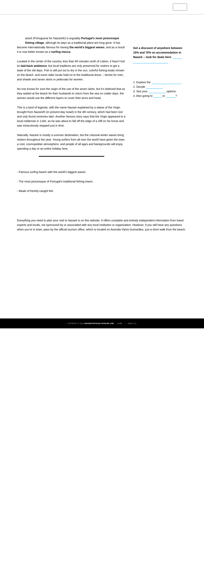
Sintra (138, 552)
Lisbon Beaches (144, 511)
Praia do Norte (84, 516)
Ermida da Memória (28, 520)
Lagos (138, 538)
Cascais (140, 516)
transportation (157, 221)
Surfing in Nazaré (27, 502)
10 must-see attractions (166, 212)
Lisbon (157, 226)
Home (89, 7)
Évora (138, 529)
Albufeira (140, 498)
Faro (138, 534)
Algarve (171, 226)
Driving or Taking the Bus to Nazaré (96, 534)
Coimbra (140, 520)
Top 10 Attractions (27, 498)
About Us (132, 564)
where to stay (154, 216)
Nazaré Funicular (27, 529)
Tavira (139, 557)
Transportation (140, 7)
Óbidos (139, 543)
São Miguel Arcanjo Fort (31, 511)
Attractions (103, 7)
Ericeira (139, 525)
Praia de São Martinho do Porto (94, 520)
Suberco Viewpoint (28, 516)
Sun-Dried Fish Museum (30, 525)
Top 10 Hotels (83, 498)
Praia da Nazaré (85, 511)
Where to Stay (120, 7)
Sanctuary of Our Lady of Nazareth (37, 507)
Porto (138, 547)
